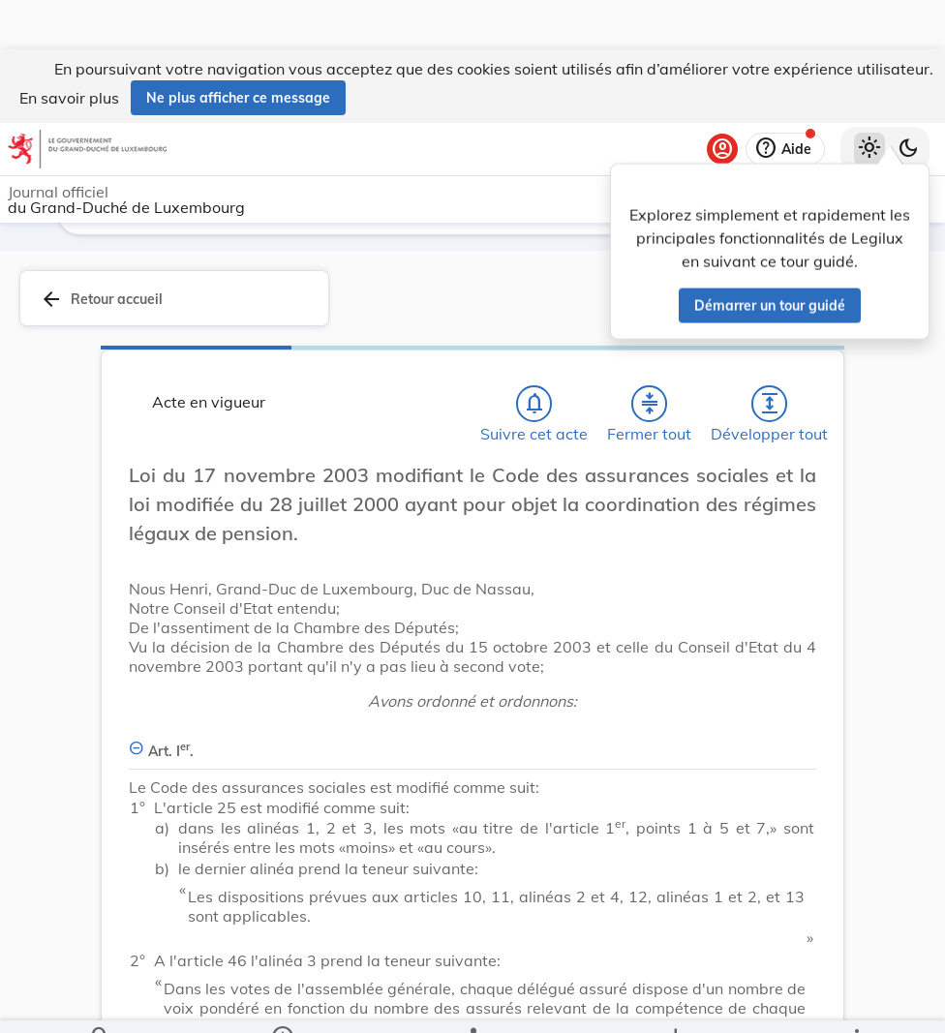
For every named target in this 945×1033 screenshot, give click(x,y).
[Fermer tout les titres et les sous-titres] (649, 403)
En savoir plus (69, 48)
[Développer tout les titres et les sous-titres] (769, 403)
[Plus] (856, 1002)
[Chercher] (100, 1002)
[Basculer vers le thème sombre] (908, 99)
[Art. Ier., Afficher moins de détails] (472, 740)
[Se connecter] (722, 99)
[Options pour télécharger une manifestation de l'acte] (675, 1002)
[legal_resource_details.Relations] (472, 1002)
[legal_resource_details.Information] (281, 1002)
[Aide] (785, 99)
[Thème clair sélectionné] (869, 99)
